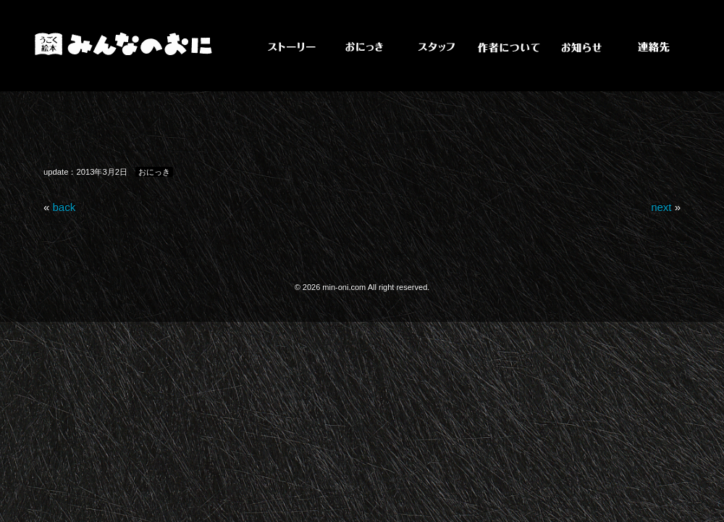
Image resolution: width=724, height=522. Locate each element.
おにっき (154, 171)
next (661, 207)
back (64, 207)
